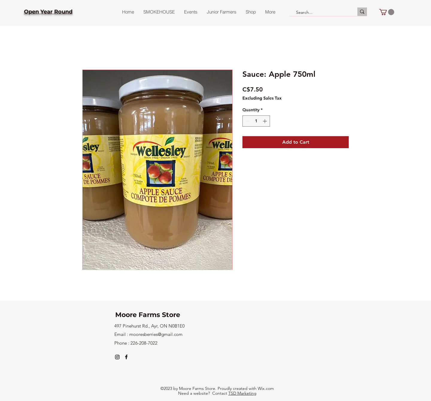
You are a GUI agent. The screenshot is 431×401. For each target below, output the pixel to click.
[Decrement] (247, 121)
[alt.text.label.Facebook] (126, 357)
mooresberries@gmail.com (156, 334)
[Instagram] (117, 357)
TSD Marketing (242, 393)
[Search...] (320, 12)
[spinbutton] (256, 121)
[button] (386, 12)
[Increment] (265, 121)
